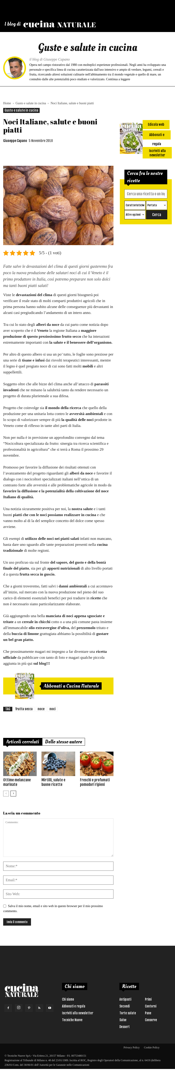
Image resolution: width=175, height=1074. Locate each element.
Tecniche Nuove (72, 1020)
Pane (148, 1013)
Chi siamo (68, 999)
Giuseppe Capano (15, 141)
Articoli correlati (22, 741)
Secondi (124, 1006)
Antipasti (125, 999)
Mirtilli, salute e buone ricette (53, 782)
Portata (152, 205)
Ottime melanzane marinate (17, 782)
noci (52, 709)
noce (41, 709)
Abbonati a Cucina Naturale (71, 686)
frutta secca (24, 709)
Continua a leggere (118, 79)
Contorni (150, 1006)
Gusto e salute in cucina (30, 103)
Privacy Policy (131, 1047)
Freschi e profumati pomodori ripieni (95, 782)
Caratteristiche (135, 205)
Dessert (124, 1027)
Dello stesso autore (63, 741)
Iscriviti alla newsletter (77, 1013)
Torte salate (127, 1013)
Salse (122, 1020)
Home (7, 103)
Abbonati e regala (73, 1006)
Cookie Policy (152, 1047)
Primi (148, 999)
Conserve (151, 1020)
